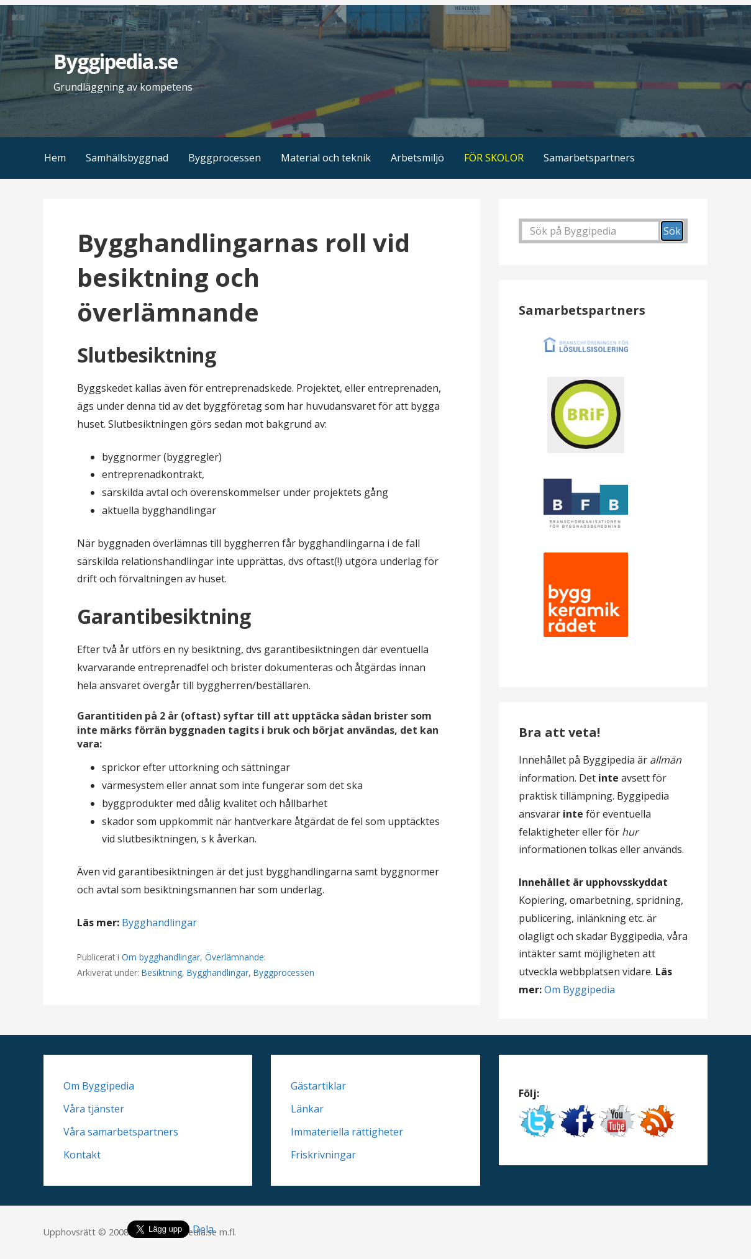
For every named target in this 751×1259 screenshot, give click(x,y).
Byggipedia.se (115, 61)
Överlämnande (234, 957)
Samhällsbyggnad (127, 158)
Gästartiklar (318, 1086)
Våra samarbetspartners (120, 1132)
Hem (55, 158)
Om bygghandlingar (161, 957)
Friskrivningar (323, 1155)
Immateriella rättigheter (347, 1132)
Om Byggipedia (579, 989)
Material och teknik (326, 158)
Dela (203, 1229)
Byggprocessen (224, 158)
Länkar (307, 1109)
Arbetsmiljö (417, 158)
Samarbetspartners (589, 158)
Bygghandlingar (159, 922)
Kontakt (82, 1155)
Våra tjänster (93, 1109)
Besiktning (162, 972)
